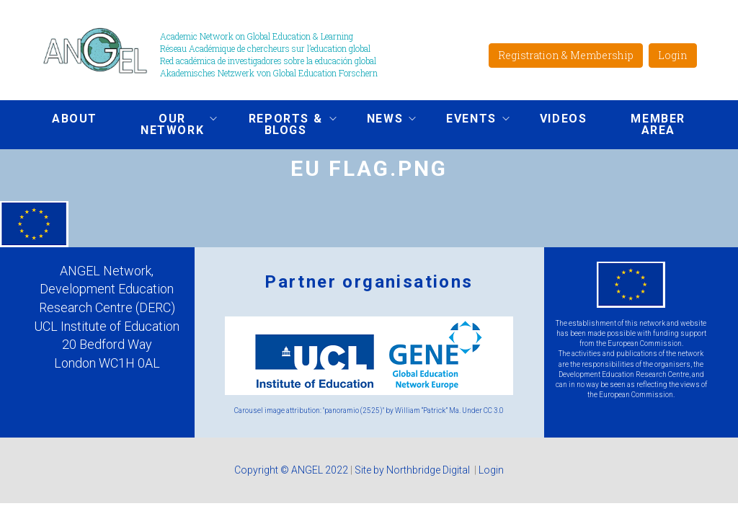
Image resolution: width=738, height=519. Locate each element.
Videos (563, 118)
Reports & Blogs (281, 124)
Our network (168, 124)
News (380, 120)
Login (673, 55)
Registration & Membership (565, 55)
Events (467, 120)
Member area (658, 124)
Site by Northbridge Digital (413, 470)
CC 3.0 (494, 410)
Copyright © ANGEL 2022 (291, 470)
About (74, 118)
